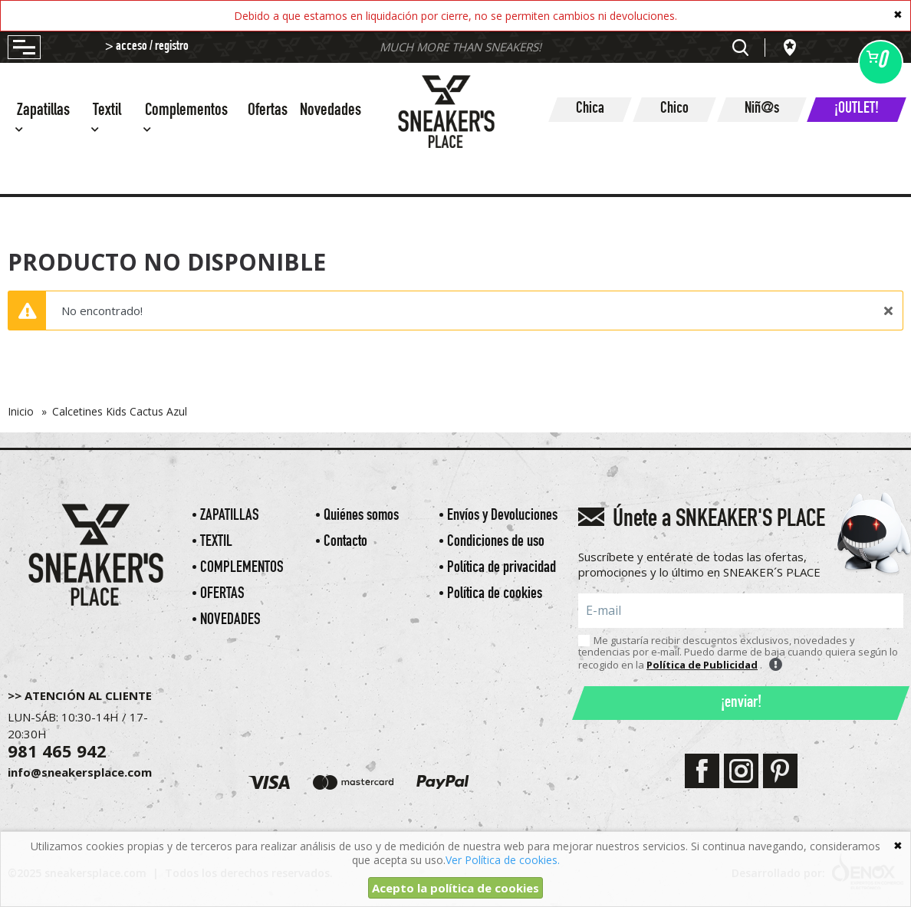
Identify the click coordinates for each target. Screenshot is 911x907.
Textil (216, 542)
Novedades (330, 111)
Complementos (242, 568)
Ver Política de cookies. (503, 860)
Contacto (345, 542)
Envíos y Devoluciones (502, 516)
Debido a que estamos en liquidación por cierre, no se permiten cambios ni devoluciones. (455, 15)
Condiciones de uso (495, 542)
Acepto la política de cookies (455, 887)
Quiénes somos (361, 516)
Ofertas (268, 111)
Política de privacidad (501, 568)
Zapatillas (229, 516)
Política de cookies (494, 595)
